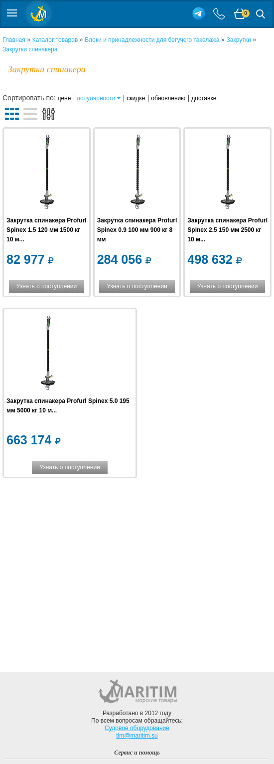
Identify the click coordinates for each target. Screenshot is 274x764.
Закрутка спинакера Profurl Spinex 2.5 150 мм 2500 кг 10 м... (227, 230)
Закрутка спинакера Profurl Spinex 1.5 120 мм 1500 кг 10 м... (46, 230)
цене (64, 98)
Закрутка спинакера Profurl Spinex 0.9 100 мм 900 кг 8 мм (137, 230)
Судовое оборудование (137, 728)
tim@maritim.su (137, 735)
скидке (136, 98)
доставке (203, 98)
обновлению (168, 98)
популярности (96, 98)
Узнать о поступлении (46, 286)
